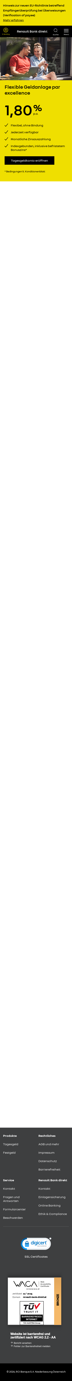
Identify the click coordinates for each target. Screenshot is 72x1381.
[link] (36, 1244)
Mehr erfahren (13, 20)
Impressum (46, 1152)
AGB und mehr (48, 1144)
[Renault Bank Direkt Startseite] (31, 31)
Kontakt (9, 1188)
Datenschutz (47, 1161)
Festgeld (9, 1152)
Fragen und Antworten (11, 1199)
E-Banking (6, 34)
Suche (56, 34)
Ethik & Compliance (52, 1214)
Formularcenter (14, 1209)
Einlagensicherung (51, 1197)
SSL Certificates (36, 1256)
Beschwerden (13, 1218)
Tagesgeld (10, 1144)
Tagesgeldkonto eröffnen (29, 160)
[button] (66, 31)
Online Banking (49, 1205)
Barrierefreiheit (49, 1169)
